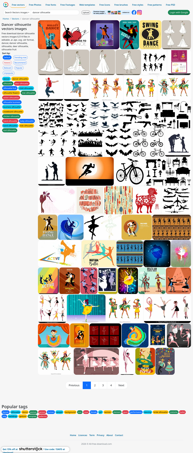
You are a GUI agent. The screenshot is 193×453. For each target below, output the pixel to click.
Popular (19, 68)
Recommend (20, 62)
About (109, 435)
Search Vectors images (16, 12)
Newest (7, 62)
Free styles (137, 4)
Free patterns (155, 4)
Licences (82, 435)
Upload (86, 12)
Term (92, 435)
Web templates (87, 4)
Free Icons (104, 4)
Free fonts (51, 4)
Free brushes (121, 4)
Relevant (8, 68)
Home (6, 18)
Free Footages (67, 4)
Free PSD (170, 4)
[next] (121, 385)
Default (7, 57)
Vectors (15, 18)
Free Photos (35, 4)
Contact (119, 435)
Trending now (20, 57)
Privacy (100, 435)
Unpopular (8, 73)
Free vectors (18, 4)
